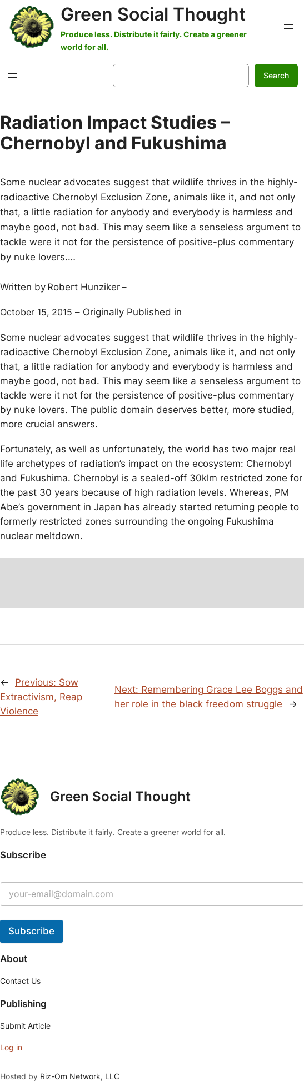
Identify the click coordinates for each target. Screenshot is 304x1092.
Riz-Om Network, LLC (79, 1076)
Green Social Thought (153, 14)
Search (276, 75)
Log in (11, 1047)
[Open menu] (288, 26)
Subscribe (31, 931)
